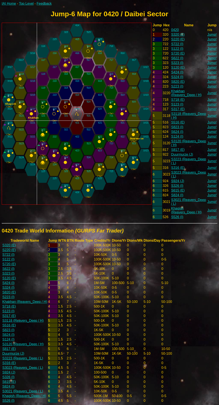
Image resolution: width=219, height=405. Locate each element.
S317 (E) (178, 109)
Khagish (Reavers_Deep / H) (186, 210)
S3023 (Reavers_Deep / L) (22, 367)
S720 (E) (178, 53)
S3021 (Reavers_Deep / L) (22, 391)
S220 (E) (178, 39)
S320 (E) (178, 34)
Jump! (212, 34)
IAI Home (9, 3)
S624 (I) (177, 132)
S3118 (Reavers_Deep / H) (23, 320)
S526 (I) (177, 217)
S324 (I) (177, 77)
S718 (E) (178, 99)
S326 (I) (177, 186)
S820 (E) (178, 81)
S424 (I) (177, 72)
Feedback (44, 3)
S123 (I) (177, 104)
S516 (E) (178, 122)
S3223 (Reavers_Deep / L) (22, 358)
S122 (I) (177, 49)
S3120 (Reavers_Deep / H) (23, 344)
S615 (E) (178, 190)
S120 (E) (178, 67)
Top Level (26, 3)
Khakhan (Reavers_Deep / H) (186, 93)
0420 (175, 30)
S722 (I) (177, 44)
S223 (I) (177, 86)
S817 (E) (178, 150)
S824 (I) (177, 195)
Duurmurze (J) (182, 154)
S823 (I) (177, 127)
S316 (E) (178, 168)
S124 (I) (177, 136)
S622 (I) (177, 58)
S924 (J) (177, 181)
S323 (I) (177, 63)
